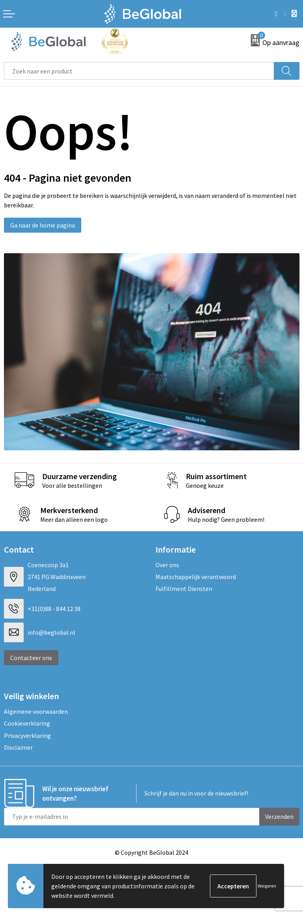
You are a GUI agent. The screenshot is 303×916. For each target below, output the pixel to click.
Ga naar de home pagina (42, 225)
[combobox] (139, 71)
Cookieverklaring (27, 723)
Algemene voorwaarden (36, 711)
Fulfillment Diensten (183, 588)
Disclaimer (18, 747)
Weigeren (267, 886)
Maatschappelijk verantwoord (195, 577)
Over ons (167, 565)
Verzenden (279, 816)
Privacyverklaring (27, 735)
